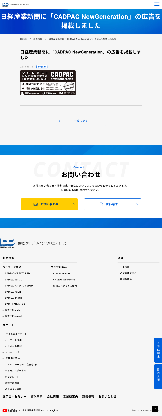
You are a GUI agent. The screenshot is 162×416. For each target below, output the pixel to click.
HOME (23, 39)
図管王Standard (13, 310)
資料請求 (158, 351)
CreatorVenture (62, 273)
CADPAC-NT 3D (13, 279)
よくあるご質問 (13, 389)
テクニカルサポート (16, 334)
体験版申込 (126, 279)
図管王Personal (13, 316)
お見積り (158, 378)
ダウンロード (12, 377)
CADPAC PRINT (13, 298)
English (54, 410)
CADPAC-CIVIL (13, 292)
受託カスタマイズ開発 (65, 285)
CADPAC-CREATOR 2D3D (19, 285)
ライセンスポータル (15, 370)
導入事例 (37, 396)
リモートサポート (17, 340)
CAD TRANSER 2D (15, 304)
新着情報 (37, 39)
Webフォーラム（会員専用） (23, 364)
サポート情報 (15, 346)
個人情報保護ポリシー (33, 410)
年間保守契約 (13, 358)
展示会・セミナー (15, 396)
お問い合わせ (107, 396)
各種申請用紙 (12, 383)
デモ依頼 (125, 267)
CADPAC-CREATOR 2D (17, 273)
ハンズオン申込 (128, 273)
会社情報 (53, 396)
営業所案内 (70, 396)
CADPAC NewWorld (64, 279)
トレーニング (12, 352)
